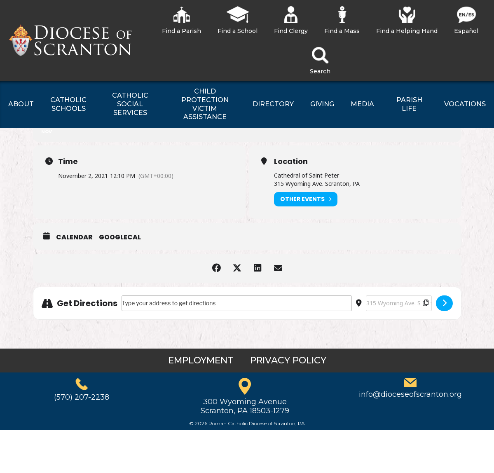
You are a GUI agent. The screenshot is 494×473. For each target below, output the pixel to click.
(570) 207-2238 (81, 397)
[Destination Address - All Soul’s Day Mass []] (399, 303)
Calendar (74, 237)
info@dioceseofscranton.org (410, 394)
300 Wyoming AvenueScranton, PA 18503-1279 (245, 406)
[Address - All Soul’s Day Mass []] (237, 303)
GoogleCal (120, 237)
